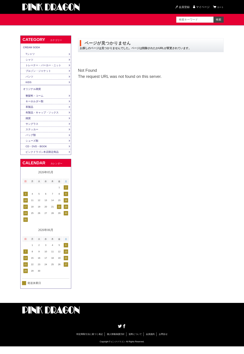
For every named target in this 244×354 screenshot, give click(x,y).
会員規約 (150, 341)
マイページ (201, 7)
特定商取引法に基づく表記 (89, 341)
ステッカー (32, 135)
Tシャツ (30, 55)
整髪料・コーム (35, 100)
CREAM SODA (32, 48)
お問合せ (163, 341)
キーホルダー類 (35, 106)
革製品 (30, 111)
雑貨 (28, 123)
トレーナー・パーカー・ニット (45, 67)
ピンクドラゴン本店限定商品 (43, 159)
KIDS (29, 85)
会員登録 (182, 7)
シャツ (30, 61)
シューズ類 (32, 147)
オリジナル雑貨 (32, 92)
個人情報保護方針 (116, 341)
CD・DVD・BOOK (37, 153)
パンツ (30, 79)
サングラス (32, 129)
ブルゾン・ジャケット (39, 73)
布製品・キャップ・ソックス (43, 117)
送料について (135, 341)
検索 (218, 19)
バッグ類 (31, 141)
